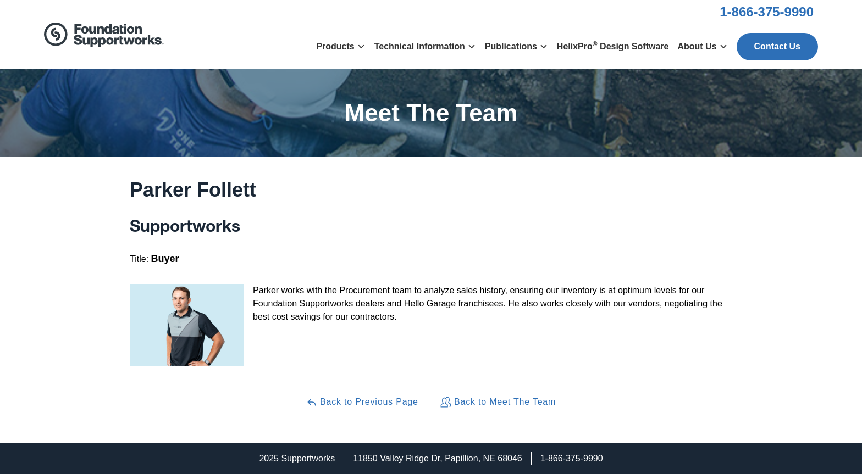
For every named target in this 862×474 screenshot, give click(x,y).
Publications (516, 46)
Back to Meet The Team (498, 402)
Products (340, 46)
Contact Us (777, 46)
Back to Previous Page (362, 402)
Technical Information (425, 46)
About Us (702, 46)
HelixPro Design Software (613, 45)
